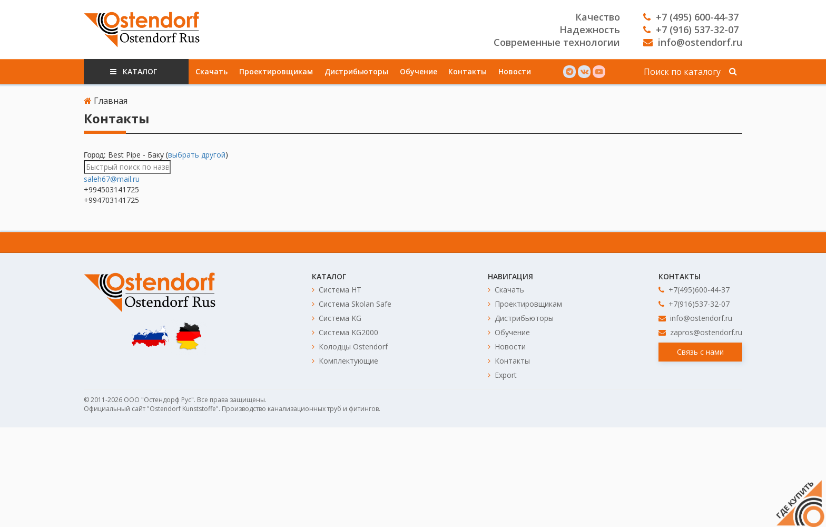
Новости (514, 71)
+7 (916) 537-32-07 (691, 29)
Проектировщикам (276, 71)
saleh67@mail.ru (112, 179)
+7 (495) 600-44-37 (691, 17)
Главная (105, 100)
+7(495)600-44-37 (694, 290)
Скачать (211, 71)
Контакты (467, 71)
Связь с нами (700, 352)
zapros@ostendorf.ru (700, 332)
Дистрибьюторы (356, 71)
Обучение (418, 71)
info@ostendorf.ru (692, 42)
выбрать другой (196, 155)
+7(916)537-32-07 (694, 304)
